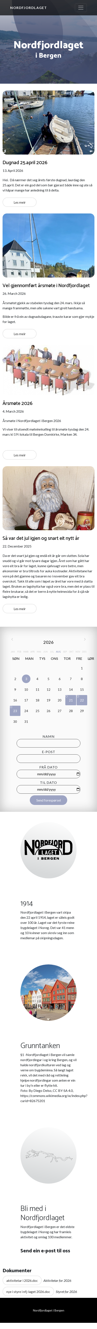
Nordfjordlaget (28, 8)
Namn (49, 736)
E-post (48, 752)
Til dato (48, 782)
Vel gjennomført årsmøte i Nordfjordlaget (46, 286)
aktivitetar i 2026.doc (22, 1280)
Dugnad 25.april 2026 (25, 163)
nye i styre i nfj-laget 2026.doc (28, 1292)
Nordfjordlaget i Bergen (48, 1310)
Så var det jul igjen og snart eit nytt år (41, 538)
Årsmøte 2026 (18, 403)
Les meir (20, 202)
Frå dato (48, 767)
